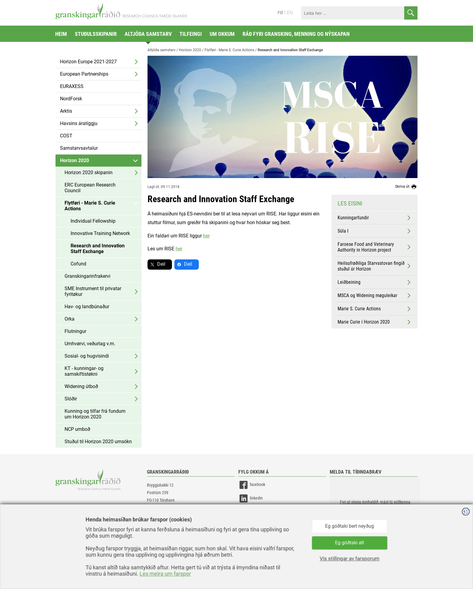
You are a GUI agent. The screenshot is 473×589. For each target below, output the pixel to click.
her (206, 236)
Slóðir (71, 399)
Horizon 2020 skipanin (89, 172)
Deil (161, 264)
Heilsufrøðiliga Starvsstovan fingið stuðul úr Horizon (375, 266)
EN (290, 13)
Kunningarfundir (375, 217)
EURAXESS (72, 86)
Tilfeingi (190, 34)
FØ (280, 13)
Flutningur (75, 331)
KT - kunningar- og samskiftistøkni (84, 371)
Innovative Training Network (100, 233)
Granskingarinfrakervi (87, 276)
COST (66, 136)
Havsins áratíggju (78, 123)
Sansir (412, 571)
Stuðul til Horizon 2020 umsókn (98, 441)
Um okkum (222, 34)
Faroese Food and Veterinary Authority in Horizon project (375, 247)
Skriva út (406, 186)
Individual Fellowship (93, 221)
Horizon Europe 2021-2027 (88, 61)
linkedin (250, 498)
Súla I (375, 231)
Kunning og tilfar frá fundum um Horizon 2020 (95, 414)
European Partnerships (84, 74)
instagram (252, 512)
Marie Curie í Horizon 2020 (375, 322)
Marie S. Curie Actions (375, 308)
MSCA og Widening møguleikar (375, 295)
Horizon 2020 (74, 160)
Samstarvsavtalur (79, 148)
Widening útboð (81, 386)
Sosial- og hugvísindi (87, 356)
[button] (375, 507)
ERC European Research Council (90, 187)
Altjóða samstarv (148, 34)
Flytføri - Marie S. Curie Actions (90, 205)
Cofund (78, 264)
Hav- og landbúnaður (87, 306)
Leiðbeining (375, 282)
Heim (61, 34)
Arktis (66, 111)
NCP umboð (77, 429)
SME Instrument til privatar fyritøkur (93, 291)
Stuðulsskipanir (96, 34)
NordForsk (71, 99)
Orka (70, 319)
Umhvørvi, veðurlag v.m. (90, 343)
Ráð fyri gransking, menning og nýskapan (296, 34)
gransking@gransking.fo (167, 517)
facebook (251, 485)
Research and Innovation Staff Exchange (98, 248)
